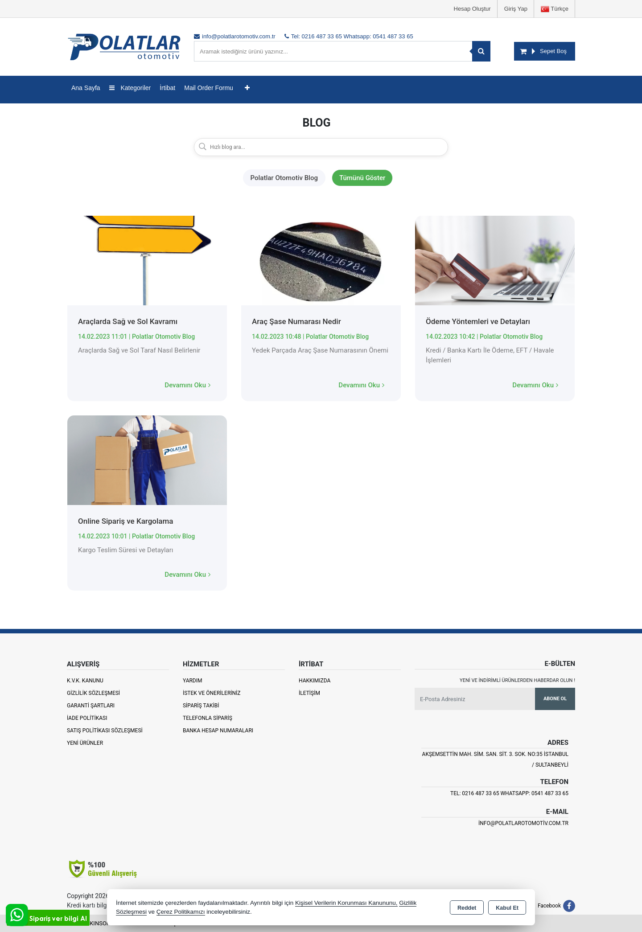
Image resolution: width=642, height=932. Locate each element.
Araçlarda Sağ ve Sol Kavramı (127, 321)
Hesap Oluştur (472, 8)
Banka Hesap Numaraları (218, 730)
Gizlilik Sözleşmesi (93, 693)
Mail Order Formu (208, 87)
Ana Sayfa (85, 87)
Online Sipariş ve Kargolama (125, 521)
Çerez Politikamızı (180, 911)
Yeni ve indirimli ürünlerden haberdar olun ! (517, 680)
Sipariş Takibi (201, 705)
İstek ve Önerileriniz (212, 693)
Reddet (466, 908)
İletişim (309, 693)
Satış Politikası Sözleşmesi (105, 730)
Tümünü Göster (362, 178)
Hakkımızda (314, 680)
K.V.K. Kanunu (85, 680)
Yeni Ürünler (85, 743)
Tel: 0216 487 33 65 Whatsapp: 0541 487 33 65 (509, 793)
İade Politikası (87, 718)
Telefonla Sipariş (207, 718)
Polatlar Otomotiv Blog (284, 178)
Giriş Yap (515, 8)
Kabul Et (507, 908)
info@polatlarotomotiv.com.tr (523, 823)
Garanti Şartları (91, 705)
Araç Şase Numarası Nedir (296, 321)
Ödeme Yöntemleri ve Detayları (478, 321)
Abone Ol (555, 699)
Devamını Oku (187, 385)
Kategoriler (130, 87)
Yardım (192, 680)
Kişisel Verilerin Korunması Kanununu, (346, 902)
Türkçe (554, 9)
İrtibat (167, 87)
